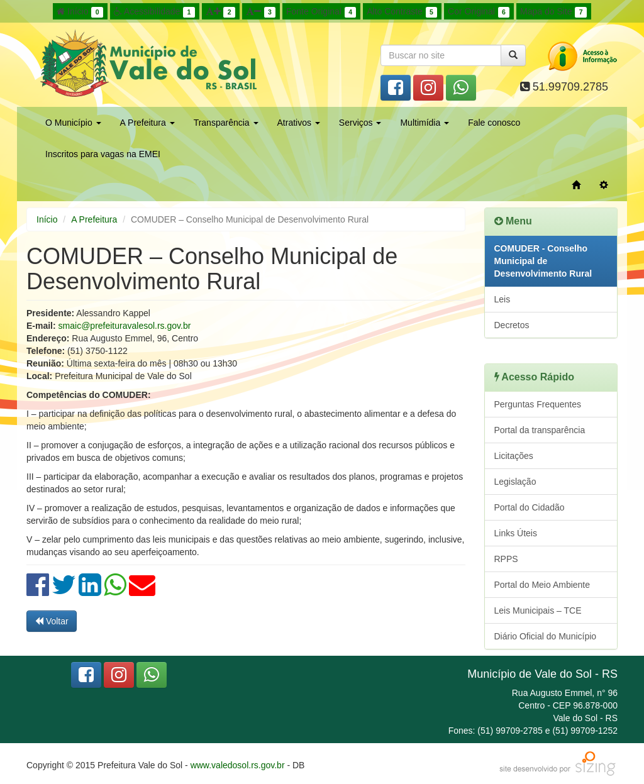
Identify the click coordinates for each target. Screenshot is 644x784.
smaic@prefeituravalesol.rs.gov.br (124, 326)
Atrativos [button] (298, 123)
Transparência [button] (226, 123)
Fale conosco (494, 123)
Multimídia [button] (424, 123)
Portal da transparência (540, 430)
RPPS (506, 559)
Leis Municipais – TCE (538, 610)
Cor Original (478, 12)
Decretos (512, 325)
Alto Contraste (402, 12)
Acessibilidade (154, 12)
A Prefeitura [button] (147, 123)
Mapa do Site (553, 12)
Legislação (515, 482)
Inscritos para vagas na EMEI (102, 154)
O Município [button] (73, 123)
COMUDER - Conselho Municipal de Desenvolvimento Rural (543, 261)
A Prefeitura (94, 219)
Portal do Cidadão (529, 507)
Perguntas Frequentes (538, 404)
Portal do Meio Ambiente (542, 585)
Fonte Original (321, 12)
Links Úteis (515, 533)
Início (80, 12)
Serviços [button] (360, 123)
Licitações (513, 456)
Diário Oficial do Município (545, 636)
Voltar (52, 621)
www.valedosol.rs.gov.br (238, 765)
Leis (502, 299)
